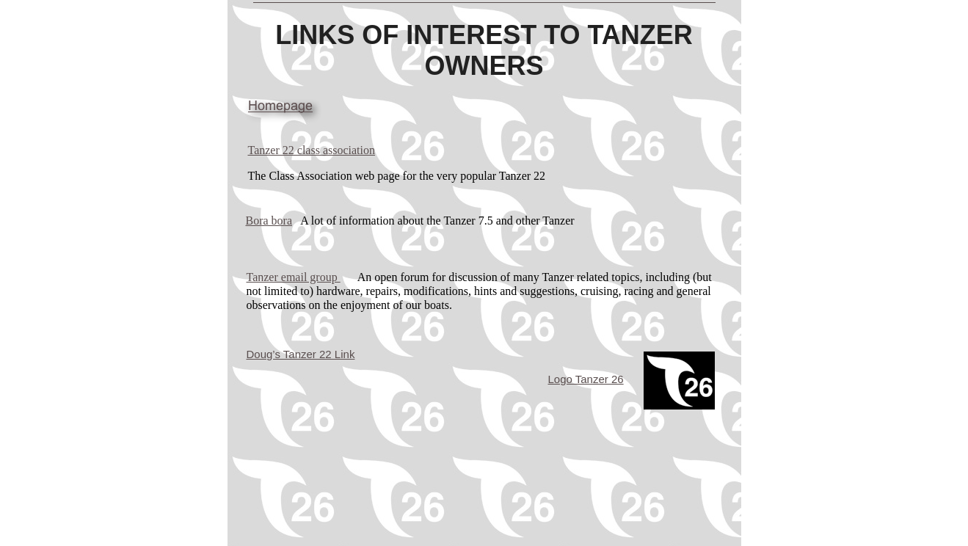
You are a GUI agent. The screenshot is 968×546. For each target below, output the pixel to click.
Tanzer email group (294, 277)
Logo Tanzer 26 (586, 379)
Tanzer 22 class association (311, 150)
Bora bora (269, 220)
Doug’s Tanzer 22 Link (301, 354)
